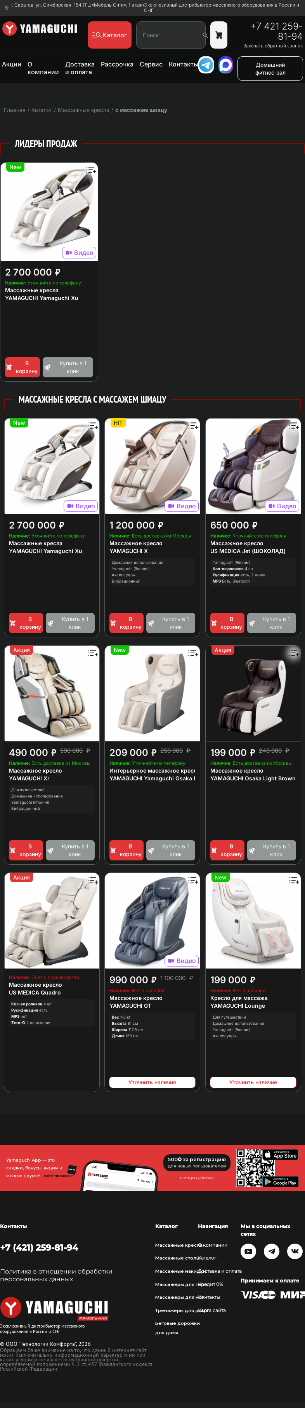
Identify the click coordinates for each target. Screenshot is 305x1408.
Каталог (207, 1258)
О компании (43, 68)
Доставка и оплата (80, 68)
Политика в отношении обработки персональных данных (56, 1275)
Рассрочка (117, 64)
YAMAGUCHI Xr (29, 778)
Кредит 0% (210, 1284)
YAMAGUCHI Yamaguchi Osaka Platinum (163, 778)
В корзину (21, 367)
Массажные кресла (32, 290)
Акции (11, 64)
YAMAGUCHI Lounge (237, 1005)
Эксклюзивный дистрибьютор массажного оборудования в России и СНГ (221, 7)
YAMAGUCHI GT (130, 1005)
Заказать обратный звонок (273, 46)
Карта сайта (212, 1310)
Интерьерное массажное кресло (154, 770)
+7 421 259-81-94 (276, 31)
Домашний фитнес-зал (270, 68)
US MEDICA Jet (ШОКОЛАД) (248, 551)
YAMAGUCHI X (128, 551)
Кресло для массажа (239, 997)
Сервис (151, 64)
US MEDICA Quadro (35, 992)
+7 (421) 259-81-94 (39, 1247)
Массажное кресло (136, 543)
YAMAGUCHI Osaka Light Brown (253, 778)
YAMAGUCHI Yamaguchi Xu (41, 298)
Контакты (183, 64)
